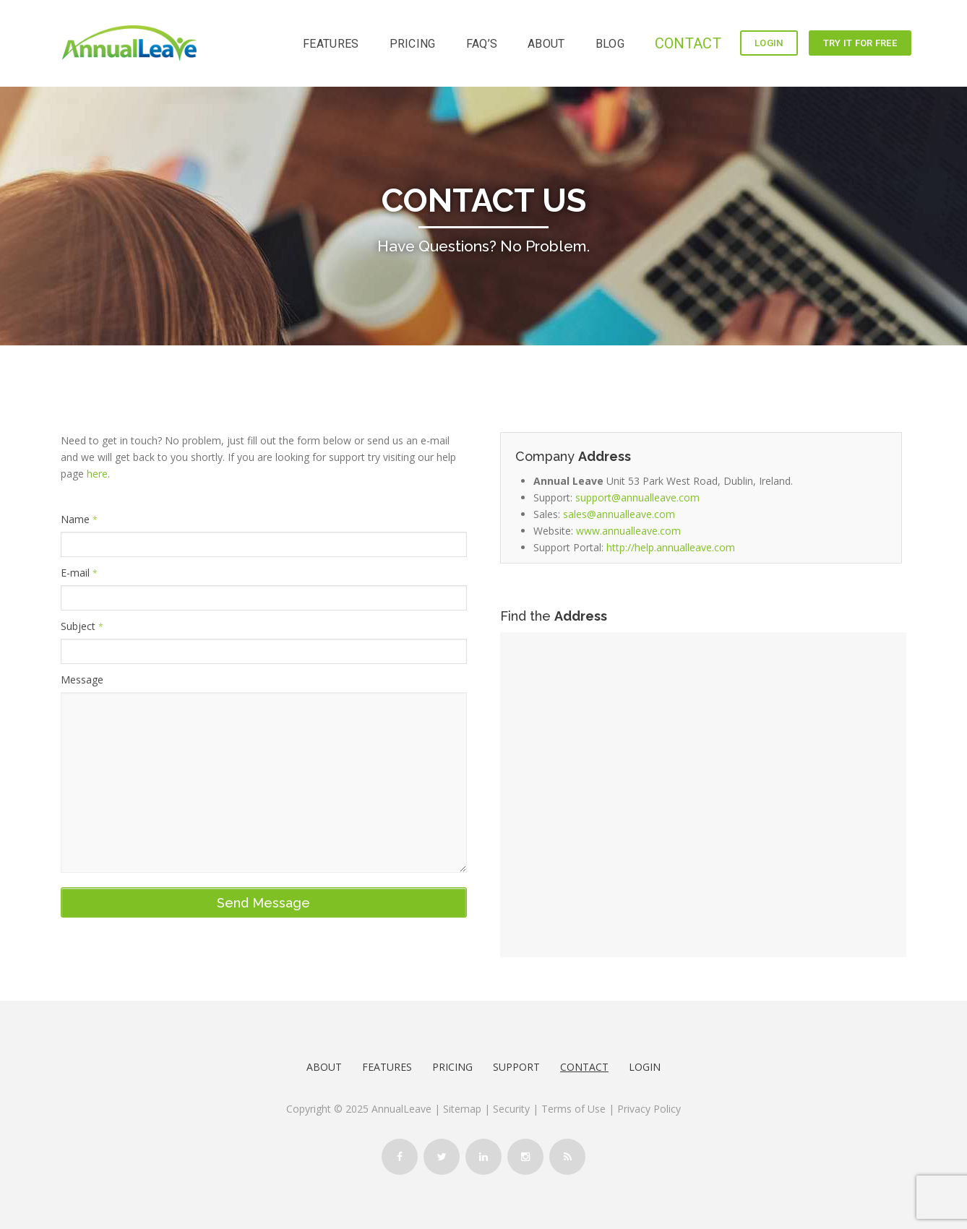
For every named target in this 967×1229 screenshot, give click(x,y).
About (324, 1067)
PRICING (413, 44)
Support (516, 1067)
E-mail (79, 572)
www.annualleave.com (628, 531)
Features (387, 1067)
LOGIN (769, 43)
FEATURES (330, 44)
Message (82, 679)
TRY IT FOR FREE (860, 43)
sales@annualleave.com (619, 514)
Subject (82, 626)
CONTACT (688, 43)
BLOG (610, 44)
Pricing (452, 1067)
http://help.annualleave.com (670, 547)
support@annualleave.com (637, 497)
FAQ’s (482, 44)
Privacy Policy (649, 1109)
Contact (584, 1067)
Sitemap (462, 1109)
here (97, 473)
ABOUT (546, 44)
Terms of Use (575, 1109)
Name (79, 519)
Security (511, 1109)
